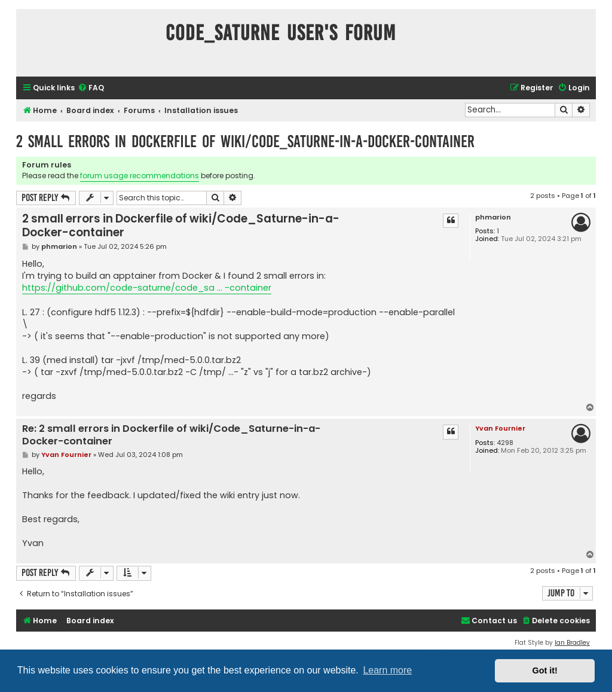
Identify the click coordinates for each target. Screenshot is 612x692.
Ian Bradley (572, 642)
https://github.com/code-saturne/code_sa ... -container (146, 288)
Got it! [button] (545, 670)
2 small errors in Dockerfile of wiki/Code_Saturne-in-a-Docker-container (245, 141)
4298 (505, 443)
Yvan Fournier (500, 428)
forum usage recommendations (139, 175)
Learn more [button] (387, 670)
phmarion (493, 217)
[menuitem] (91, 88)
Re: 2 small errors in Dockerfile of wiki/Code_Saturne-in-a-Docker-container (171, 435)
